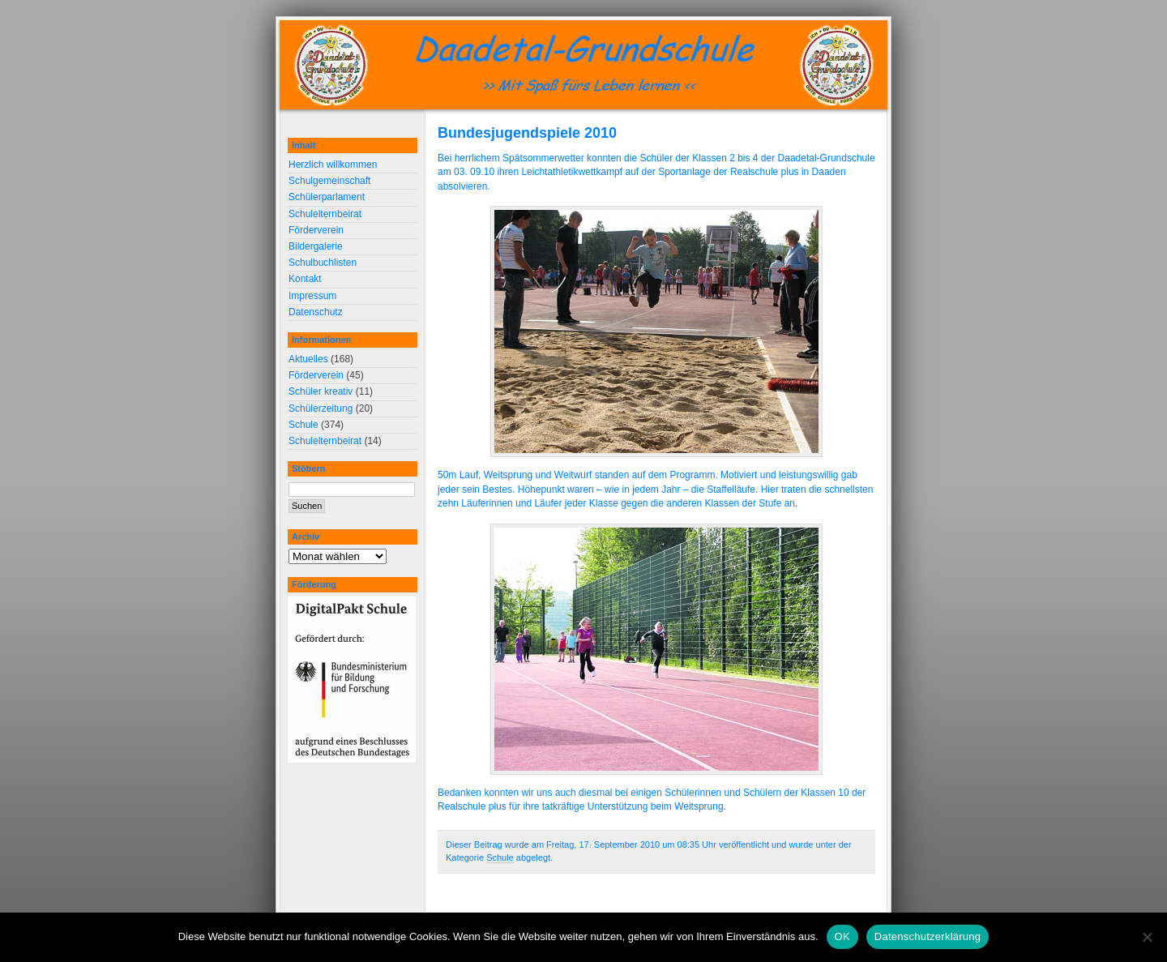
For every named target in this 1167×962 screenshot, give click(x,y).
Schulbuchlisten (323, 262)
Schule (500, 857)
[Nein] (1147, 937)
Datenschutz (316, 312)
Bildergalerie (316, 246)
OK (842, 936)
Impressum (312, 295)
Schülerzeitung (321, 408)
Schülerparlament (327, 197)
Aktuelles (308, 359)
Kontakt (305, 278)
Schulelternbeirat (325, 214)
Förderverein (316, 230)
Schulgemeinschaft (329, 180)
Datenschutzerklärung (927, 936)
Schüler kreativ (321, 391)
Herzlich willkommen (333, 164)
